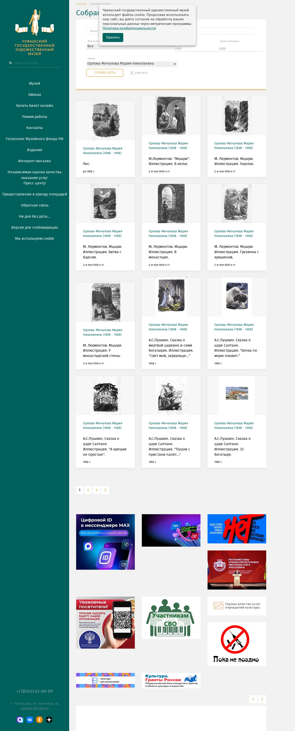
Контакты (34, 128)
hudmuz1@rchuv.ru (35, 708)
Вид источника (96, 41)
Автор (91, 58)
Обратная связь (34, 205)
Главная (81, 4)
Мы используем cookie (34, 238)
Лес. (86, 164)
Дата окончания (229, 41)
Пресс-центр (35, 183)
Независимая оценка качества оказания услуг (35, 174)
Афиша (34, 94)
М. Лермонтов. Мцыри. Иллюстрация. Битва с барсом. (102, 252)
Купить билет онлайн (34, 106)
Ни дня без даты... (34, 216)
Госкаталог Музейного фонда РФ (34, 139)
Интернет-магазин (34, 161)
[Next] (105, 490)
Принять (113, 37)
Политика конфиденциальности (129, 28)
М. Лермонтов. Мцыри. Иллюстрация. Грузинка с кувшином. (236, 252)
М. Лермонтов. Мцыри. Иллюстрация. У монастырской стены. (102, 351)
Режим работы (34, 117)
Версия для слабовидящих (34, 227)
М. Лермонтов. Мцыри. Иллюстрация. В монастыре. (168, 252)
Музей (34, 83)
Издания (34, 150)
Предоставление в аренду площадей (34, 194)
